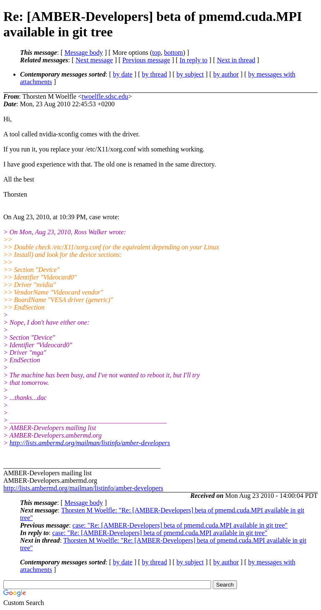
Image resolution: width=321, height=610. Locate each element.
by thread (154, 74)
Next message (94, 60)
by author (226, 74)
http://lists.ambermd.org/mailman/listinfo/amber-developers (90, 442)
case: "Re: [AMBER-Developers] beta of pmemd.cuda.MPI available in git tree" (180, 525)
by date (122, 74)
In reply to (194, 60)
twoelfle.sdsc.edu (105, 96)
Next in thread (236, 60)
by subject (190, 74)
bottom (173, 52)
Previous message (146, 60)
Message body (83, 52)
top (156, 52)
